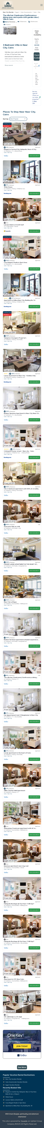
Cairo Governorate (26, 12)
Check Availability (37, 56)
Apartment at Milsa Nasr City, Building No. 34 (19, 300)
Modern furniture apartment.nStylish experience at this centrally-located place (22, 640)
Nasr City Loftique (10, 602)
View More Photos (10, 31)
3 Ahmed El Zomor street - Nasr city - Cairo (19, 451)
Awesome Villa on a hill (12, 526)
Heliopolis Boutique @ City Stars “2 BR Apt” (19, 904)
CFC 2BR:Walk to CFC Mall (13, 1017)
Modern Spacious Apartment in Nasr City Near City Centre (21, 414)
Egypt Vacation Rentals (13, 1085)
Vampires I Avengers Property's (15, 338)
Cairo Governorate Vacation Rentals (16, 1082)
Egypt (17, 12)
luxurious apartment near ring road (16, 866)
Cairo (34, 12)
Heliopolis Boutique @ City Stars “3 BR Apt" (19, 941)
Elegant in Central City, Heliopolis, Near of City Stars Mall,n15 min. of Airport (20, 150)
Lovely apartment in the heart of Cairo (17, 753)
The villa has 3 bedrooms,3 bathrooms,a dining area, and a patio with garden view (20, 678)
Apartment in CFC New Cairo (14, 979)
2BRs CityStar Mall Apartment (14, 790)
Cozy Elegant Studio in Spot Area (15, 262)
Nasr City (41, 12)
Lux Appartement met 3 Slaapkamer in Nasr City (21, 715)
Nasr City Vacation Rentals (14, 1079)
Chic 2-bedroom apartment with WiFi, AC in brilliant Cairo (22, 489)
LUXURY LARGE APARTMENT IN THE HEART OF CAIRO (20, 565)
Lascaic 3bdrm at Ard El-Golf (14, 225)
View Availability (34, 155)
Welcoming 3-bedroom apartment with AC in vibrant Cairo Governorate (19, 829)
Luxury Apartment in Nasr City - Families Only (20, 376)
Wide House (8, 187)
